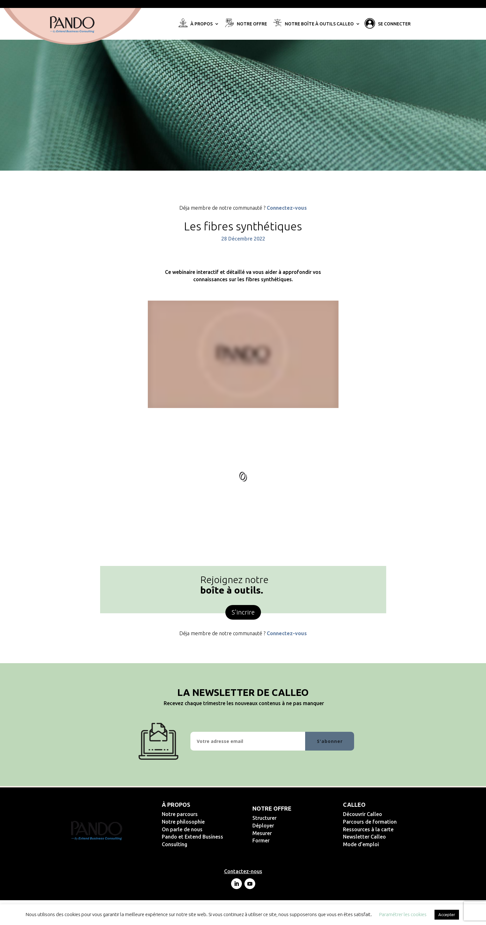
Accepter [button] (446, 914)
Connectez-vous (287, 208)
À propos (201, 24)
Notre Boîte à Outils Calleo (319, 24)
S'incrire (243, 612)
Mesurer (282, 833)
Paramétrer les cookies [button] (403, 914)
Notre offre (252, 24)
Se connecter (394, 24)
